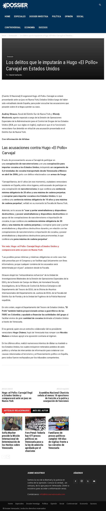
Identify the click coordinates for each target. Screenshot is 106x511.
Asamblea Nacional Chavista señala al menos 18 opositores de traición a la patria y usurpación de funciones (53, 396)
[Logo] (15, 5)
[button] (100, 5)
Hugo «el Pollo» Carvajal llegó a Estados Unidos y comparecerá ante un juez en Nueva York (17, 396)
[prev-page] (3, 456)
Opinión (69, 16)
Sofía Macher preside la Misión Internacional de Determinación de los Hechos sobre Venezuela (11, 440)
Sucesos (43, 27)
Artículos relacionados (16, 410)
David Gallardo (15, 75)
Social (80, 16)
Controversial (13, 27)
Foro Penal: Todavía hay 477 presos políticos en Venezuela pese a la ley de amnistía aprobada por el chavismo (35, 441)
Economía (30, 27)
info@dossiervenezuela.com (52, 494)
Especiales (20, 16)
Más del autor (40, 410)
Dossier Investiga (38, 16)
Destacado (13, 35)
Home (7, 16)
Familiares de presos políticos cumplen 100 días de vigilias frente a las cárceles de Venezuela (58, 440)
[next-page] (8, 456)
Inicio (4, 35)
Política (56, 16)
